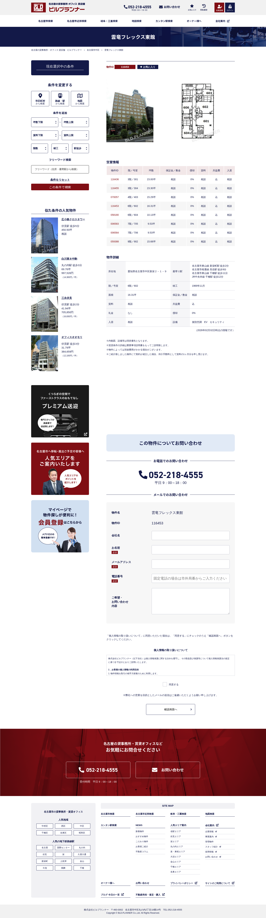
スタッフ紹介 (211, 847)
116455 (115, 188)
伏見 (45, 854)
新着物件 (140, 831)
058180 (115, 214)
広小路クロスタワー (73, 219)
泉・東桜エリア (177, 851)
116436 (115, 179)
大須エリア (175, 856)
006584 (115, 232)
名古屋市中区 (93, 50)
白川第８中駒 (69, 258)
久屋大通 (82, 854)
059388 (115, 241)
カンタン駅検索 (164, 21)
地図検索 (137, 21)
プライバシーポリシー (181, 883)
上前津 (63, 861)
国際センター (63, 847)
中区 (82, 826)
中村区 (45, 826)
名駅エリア (175, 831)
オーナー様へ (194, 21)
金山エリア (175, 861)
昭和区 (82, 833)
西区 (63, 826)
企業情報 (209, 831)
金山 (82, 861)
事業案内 (209, 836)
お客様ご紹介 (142, 846)
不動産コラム (142, 851)
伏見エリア (175, 836)
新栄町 (45, 861)
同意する (174, 684)
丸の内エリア (176, 846)
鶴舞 (63, 868)
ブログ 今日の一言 (110, 894)
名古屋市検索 (45, 21)
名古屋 (45, 847)
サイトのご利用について (217, 883)
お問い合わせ (211, 857)
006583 (115, 223)
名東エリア (175, 872)
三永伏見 (66, 297)
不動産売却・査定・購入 (148, 894)
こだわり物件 (142, 841)
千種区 (45, 833)
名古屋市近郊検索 (77, 21)
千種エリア (175, 867)
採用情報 (209, 852)
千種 (82, 868)
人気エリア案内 (178, 825)
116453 (115, 206)
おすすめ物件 (142, 836)
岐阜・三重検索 (109, 21)
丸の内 (82, 847)
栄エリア (174, 841)
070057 (115, 197)
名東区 (63, 833)
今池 (45, 868)
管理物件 (209, 841)
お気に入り (149, 67)
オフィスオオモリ (71, 337)
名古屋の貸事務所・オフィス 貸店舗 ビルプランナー (56, 50)
